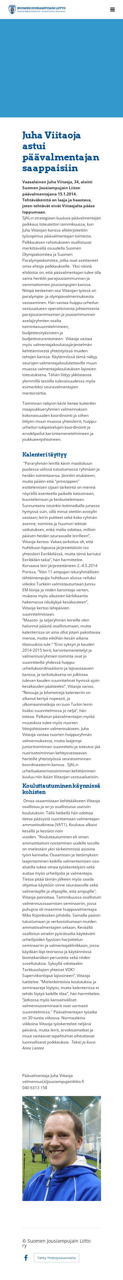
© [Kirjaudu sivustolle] (25, 1241)
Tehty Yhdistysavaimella (56, 1257)
